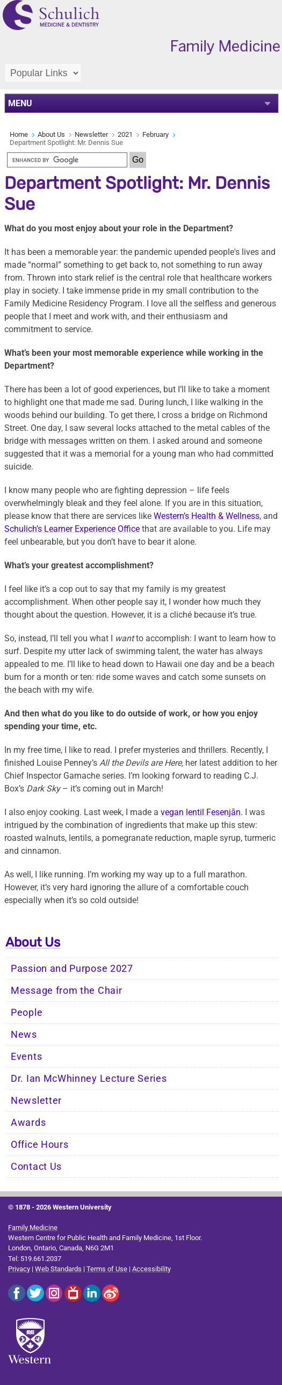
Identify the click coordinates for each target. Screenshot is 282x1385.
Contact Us (36, 1166)
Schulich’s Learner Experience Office (72, 529)
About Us (51, 134)
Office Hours (39, 1144)
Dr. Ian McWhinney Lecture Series (89, 1078)
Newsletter (91, 134)
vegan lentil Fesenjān (201, 812)
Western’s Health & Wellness (206, 516)
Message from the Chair (66, 990)
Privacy (19, 1269)
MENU (20, 103)
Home (19, 134)
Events (26, 1056)
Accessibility (151, 1269)
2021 (125, 134)
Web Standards (58, 1269)
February (155, 134)
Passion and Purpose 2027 (72, 968)
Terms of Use (106, 1269)
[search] (67, 159)
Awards (28, 1122)
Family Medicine (32, 1227)
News (24, 1034)
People (26, 1012)
